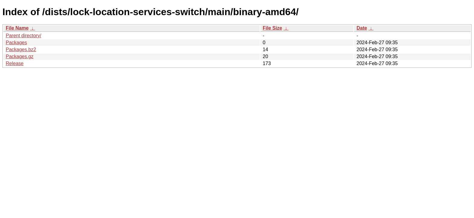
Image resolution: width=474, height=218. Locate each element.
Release (15, 63)
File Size (272, 28)
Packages (16, 42)
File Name (17, 28)
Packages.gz (20, 56)
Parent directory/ (23, 35)
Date (361, 28)
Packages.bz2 (21, 49)
